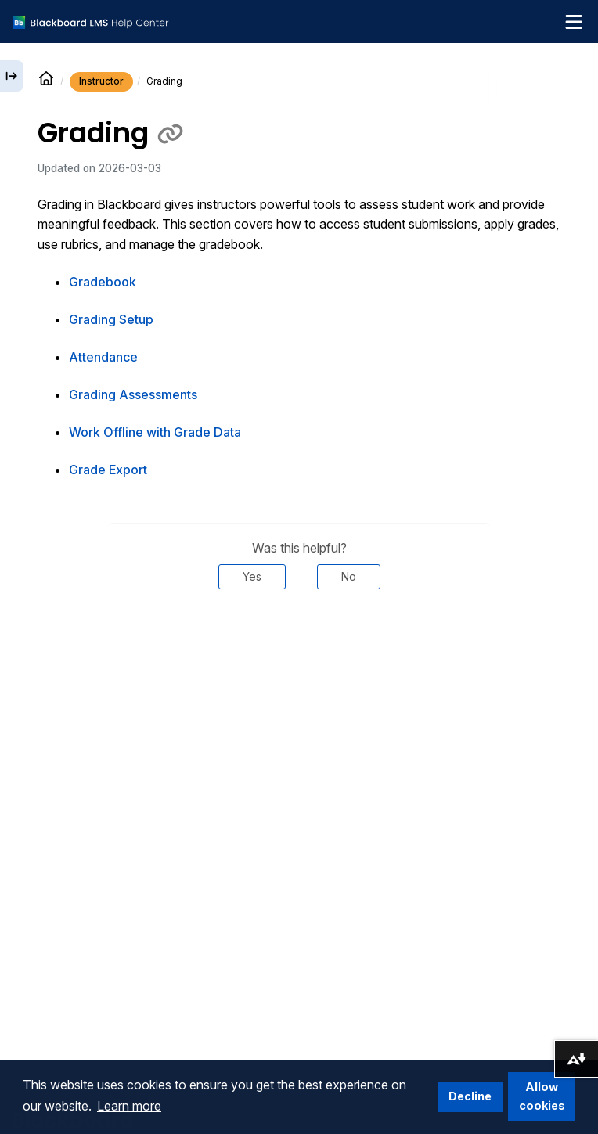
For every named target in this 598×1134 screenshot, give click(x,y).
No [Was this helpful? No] (348, 576)
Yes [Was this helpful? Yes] (252, 576)
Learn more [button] (129, 1106)
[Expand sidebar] (11, 76)
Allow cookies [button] (542, 1096)
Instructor (101, 81)
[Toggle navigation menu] (574, 22)
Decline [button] (470, 1096)
